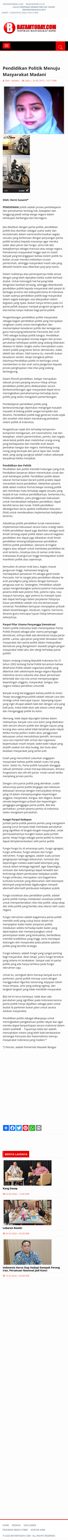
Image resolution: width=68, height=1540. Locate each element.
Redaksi (16, 1525)
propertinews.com (13, 4)
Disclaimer (30, 1525)
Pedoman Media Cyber (15, 1529)
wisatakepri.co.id (35, 4)
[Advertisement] (34, 1089)
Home (6, 1525)
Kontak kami (38, 1529)
